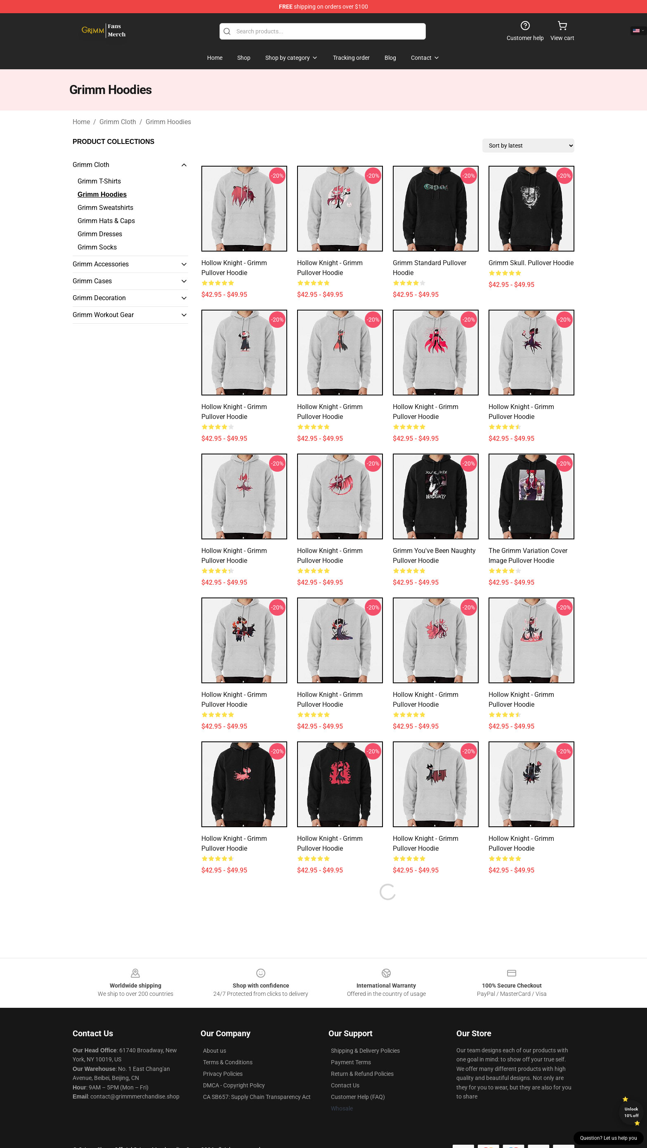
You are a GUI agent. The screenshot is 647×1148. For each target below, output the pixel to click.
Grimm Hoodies (168, 122)
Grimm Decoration (99, 298)
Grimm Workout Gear (103, 315)
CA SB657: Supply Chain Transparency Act (257, 1097)
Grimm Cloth (117, 122)
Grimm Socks (97, 247)
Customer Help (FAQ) (358, 1097)
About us (214, 1050)
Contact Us (345, 1085)
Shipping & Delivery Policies (365, 1050)
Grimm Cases (92, 281)
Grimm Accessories (101, 264)
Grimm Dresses (100, 234)
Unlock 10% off (631, 1112)
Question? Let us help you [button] (608, 1138)
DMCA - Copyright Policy (234, 1085)
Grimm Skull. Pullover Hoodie (531, 263)
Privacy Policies (223, 1073)
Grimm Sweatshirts (105, 208)
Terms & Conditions (228, 1062)
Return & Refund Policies (362, 1073)
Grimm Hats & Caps (106, 221)
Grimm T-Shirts (99, 181)
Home (81, 122)
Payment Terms (351, 1062)
